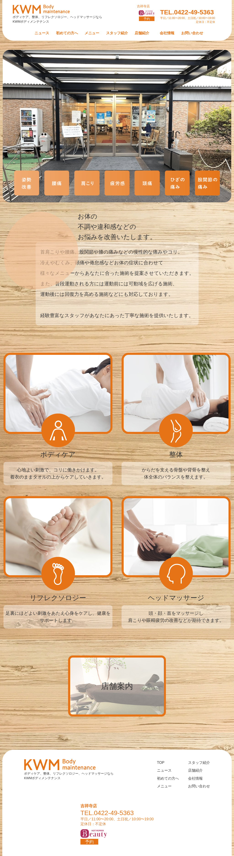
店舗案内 (117, 686)
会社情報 (167, 33)
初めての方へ (67, 33)
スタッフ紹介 (117, 33)
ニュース (42, 33)
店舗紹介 (142, 33)
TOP (161, 763)
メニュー (92, 33)
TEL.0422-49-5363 (187, 14)
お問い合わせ (192, 33)
